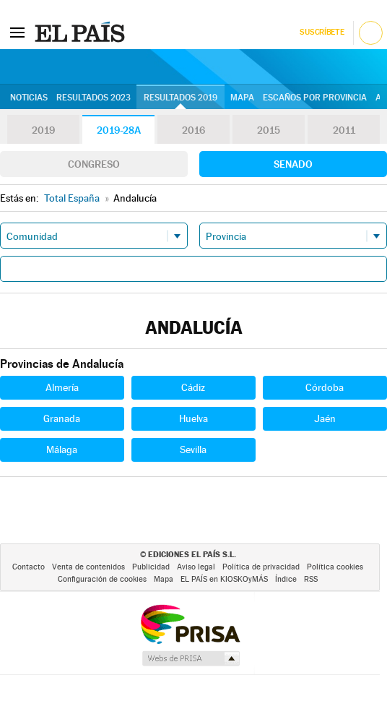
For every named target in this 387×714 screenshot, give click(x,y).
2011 (344, 130)
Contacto (28, 567)
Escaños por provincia (315, 98)
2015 (268, 130)
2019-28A (119, 130)
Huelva (193, 418)
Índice (286, 579)
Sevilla (193, 449)
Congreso (94, 164)
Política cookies (335, 567)
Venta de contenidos (88, 567)
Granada (61, 418)
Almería (62, 387)
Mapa (242, 98)
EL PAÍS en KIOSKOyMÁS (224, 579)
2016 (193, 130)
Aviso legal (196, 567)
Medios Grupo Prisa (190, 658)
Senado (293, 164)
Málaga (61, 449)
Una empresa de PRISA (190, 623)
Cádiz (193, 387)
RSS (311, 579)
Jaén (325, 418)
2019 (43, 130)
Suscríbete (322, 32)
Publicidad (151, 567)
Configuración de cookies (102, 579)
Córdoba (324, 387)
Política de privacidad (261, 567)
